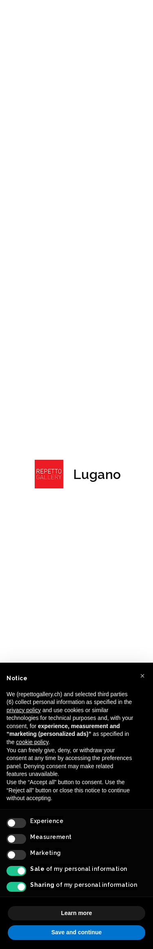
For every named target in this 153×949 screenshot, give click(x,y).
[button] (142, 675)
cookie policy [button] (32, 742)
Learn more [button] (76, 913)
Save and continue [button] (76, 932)
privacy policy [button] (24, 710)
